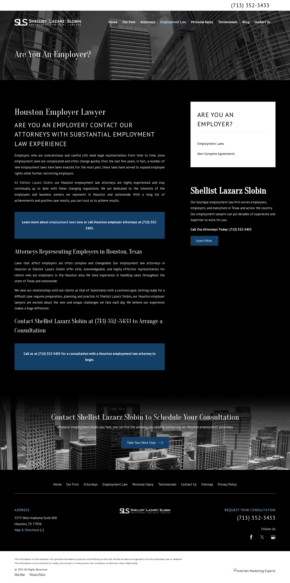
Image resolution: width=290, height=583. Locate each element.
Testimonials (167, 484)
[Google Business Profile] (273, 537)
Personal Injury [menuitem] (202, 22)
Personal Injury (142, 484)
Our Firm (72, 484)
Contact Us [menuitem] (262, 22)
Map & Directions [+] (29, 530)
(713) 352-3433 (250, 5)
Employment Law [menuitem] (173, 22)
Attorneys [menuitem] (147, 22)
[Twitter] (262, 537)
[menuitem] (233, 144)
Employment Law (114, 484)
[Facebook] (251, 537)
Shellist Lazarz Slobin (36, 182)
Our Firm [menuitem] (128, 22)
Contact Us (189, 484)
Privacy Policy (227, 484)
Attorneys (90, 484)
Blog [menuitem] (245, 22)
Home (57, 484)
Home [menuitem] (113, 22)
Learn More (204, 240)
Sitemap (207, 484)
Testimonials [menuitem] (227, 22)
